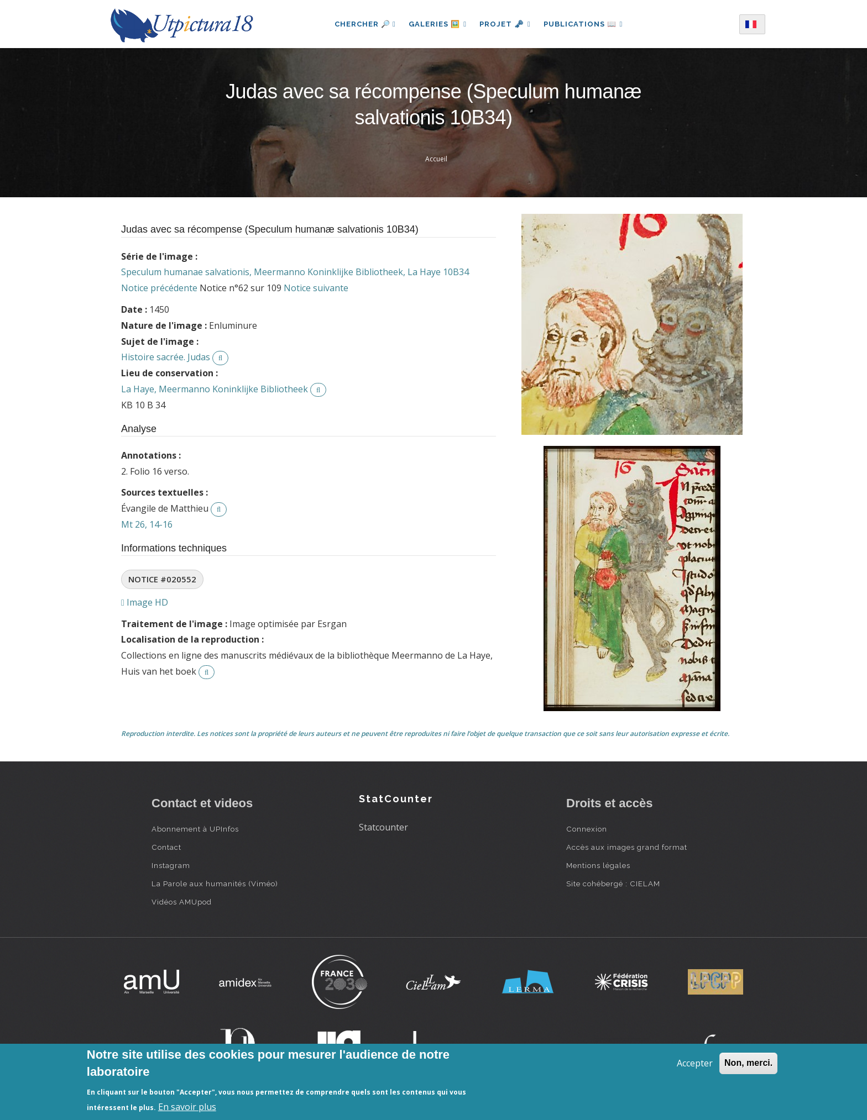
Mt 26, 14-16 (147, 524)
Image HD (144, 602)
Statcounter (383, 827)
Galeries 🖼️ (437, 24)
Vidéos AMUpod (182, 901)
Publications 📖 (584, 24)
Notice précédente (159, 288)
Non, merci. (748, 1063)
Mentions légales (598, 865)
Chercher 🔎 (364, 24)
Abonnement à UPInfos (195, 828)
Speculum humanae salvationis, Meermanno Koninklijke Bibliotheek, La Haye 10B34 (295, 272)
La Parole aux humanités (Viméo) (215, 883)
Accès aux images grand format (626, 847)
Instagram (171, 865)
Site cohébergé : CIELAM (613, 883)
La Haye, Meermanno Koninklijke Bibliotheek (214, 389)
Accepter (695, 1063)
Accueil (436, 159)
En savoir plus (187, 1107)
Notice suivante (316, 288)
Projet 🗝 (505, 24)
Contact (166, 847)
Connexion (586, 828)
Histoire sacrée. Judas (165, 357)
